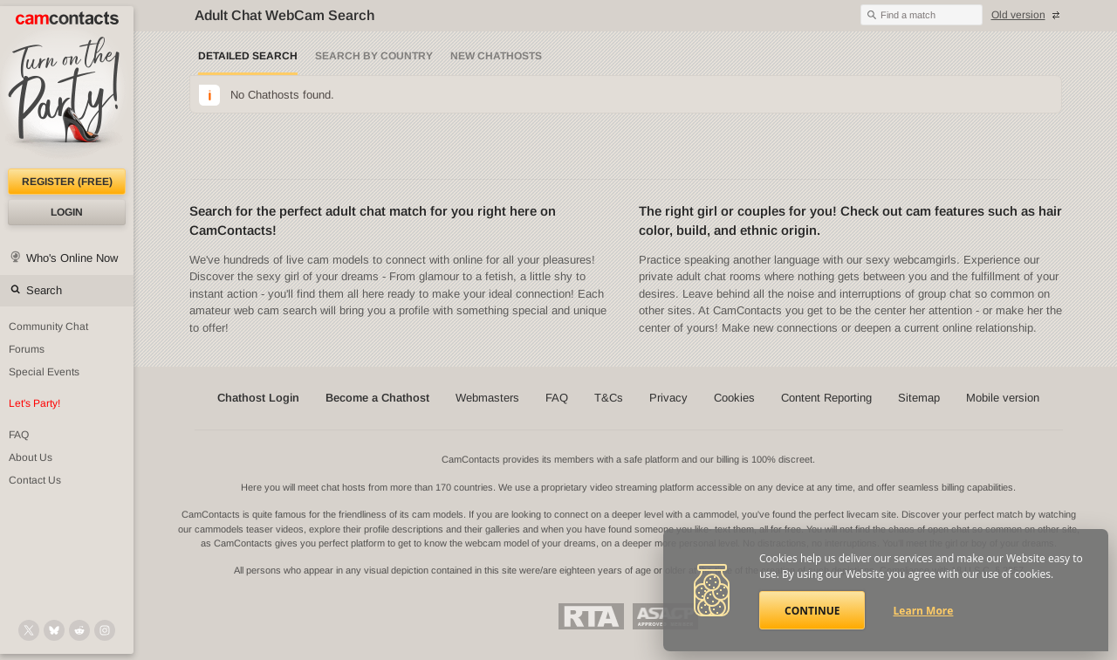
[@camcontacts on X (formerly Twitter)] (28, 630)
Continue (812, 610)
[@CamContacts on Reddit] (79, 630)
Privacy (668, 397)
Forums (27, 349)
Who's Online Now (72, 258)
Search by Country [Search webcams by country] (374, 56)
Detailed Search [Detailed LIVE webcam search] (248, 56)
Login (67, 212)
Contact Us (35, 480)
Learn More (924, 610)
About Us (30, 457)
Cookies (734, 397)
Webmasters (487, 397)
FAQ (19, 435)
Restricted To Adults (591, 616)
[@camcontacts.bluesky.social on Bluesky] (54, 630)
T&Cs (608, 397)
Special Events (44, 372)
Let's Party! (34, 403)
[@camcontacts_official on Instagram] (104, 630)
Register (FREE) (67, 181)
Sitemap (919, 397)
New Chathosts (496, 56)
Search (44, 290)
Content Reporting (826, 397)
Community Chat (48, 326)
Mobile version (1002, 397)
